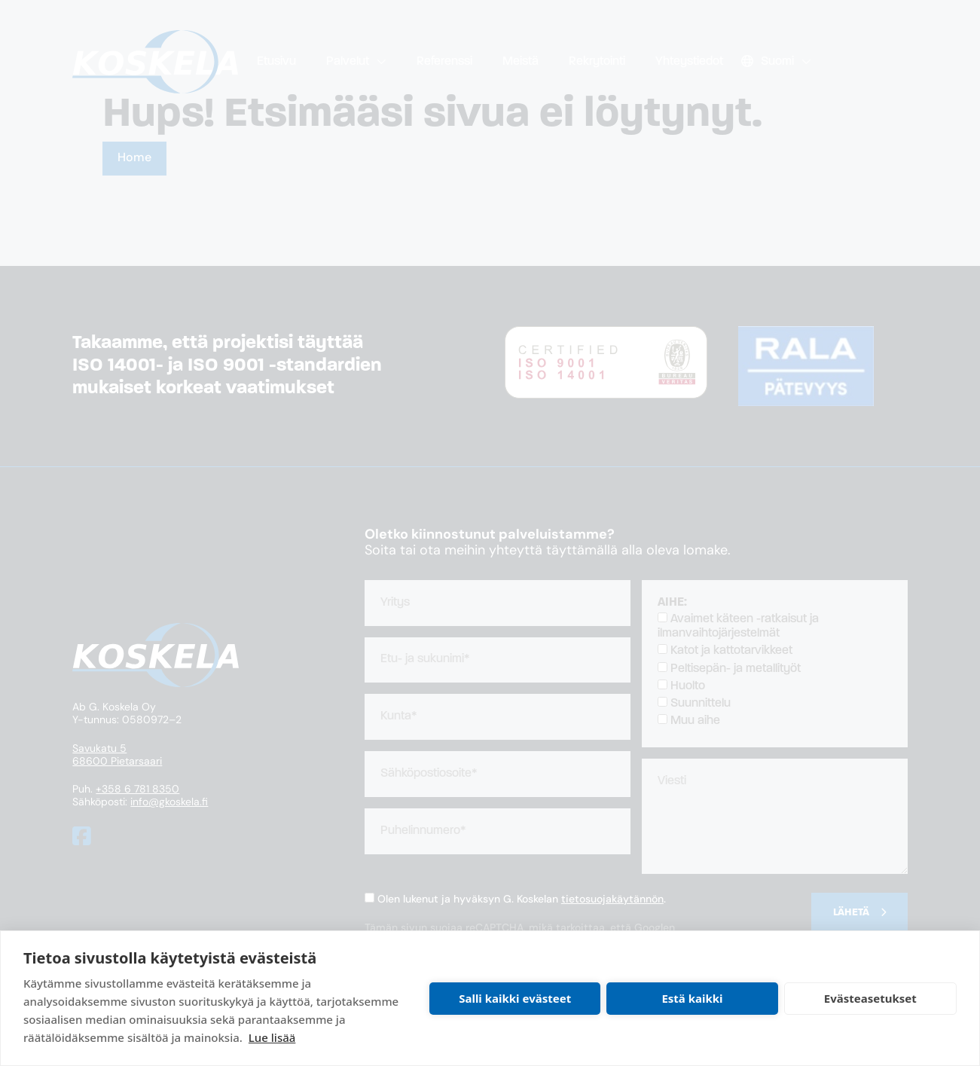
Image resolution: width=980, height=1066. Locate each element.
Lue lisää (272, 1037)
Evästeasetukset (870, 998)
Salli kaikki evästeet (515, 998)
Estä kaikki (691, 998)
